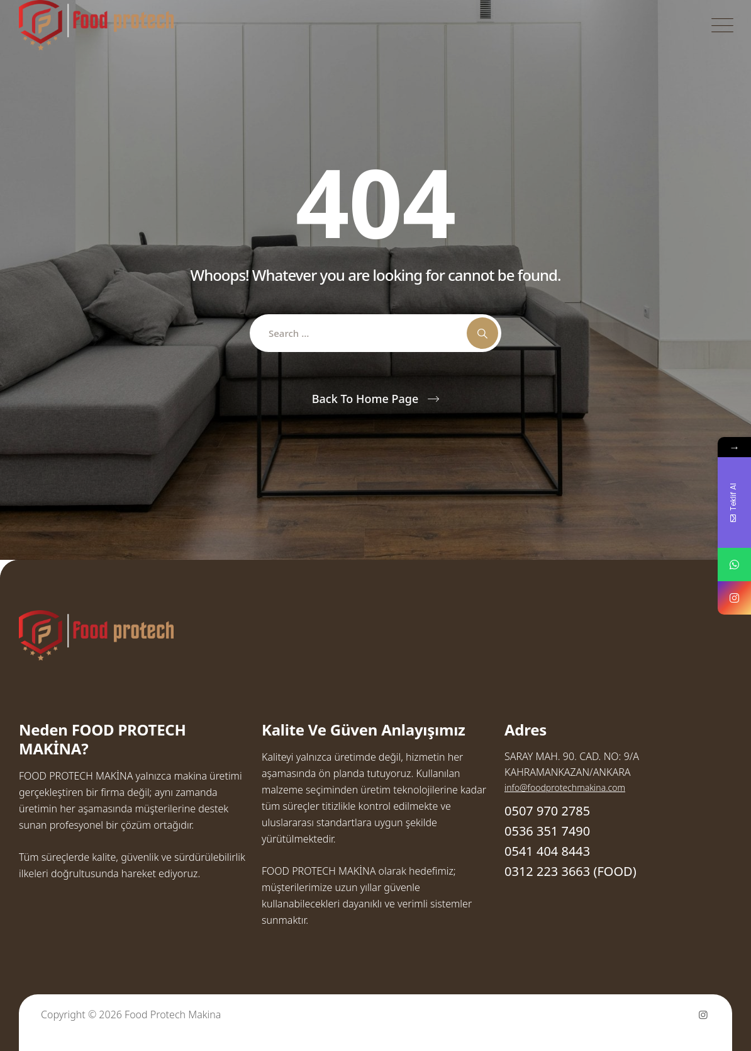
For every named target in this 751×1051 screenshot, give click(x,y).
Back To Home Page (365, 398)
